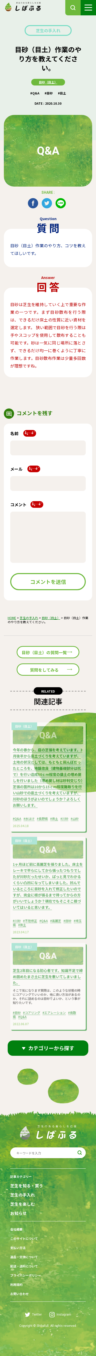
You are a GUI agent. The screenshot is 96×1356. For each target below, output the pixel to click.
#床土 (54, 821)
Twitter (33, 1314)
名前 (23, 433)
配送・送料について (24, 1266)
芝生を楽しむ (22, 1204)
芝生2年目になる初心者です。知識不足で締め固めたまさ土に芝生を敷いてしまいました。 (48, 978)
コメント (26, 504)
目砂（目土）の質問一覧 (44, 652)
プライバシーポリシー (25, 1275)
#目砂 (49, 93)
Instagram (60, 1314)
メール (25, 469)
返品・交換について (24, 1257)
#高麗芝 (55, 923)
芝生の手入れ (48, 30)
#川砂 (64, 821)
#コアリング (31, 1015)
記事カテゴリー (21, 1176)
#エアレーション (54, 1015)
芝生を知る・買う (26, 1185)
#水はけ (29, 821)
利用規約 (16, 1284)
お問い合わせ (19, 1294)
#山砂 (75, 821)
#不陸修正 (30, 923)
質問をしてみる (44, 670)
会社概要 (16, 1229)
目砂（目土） (48, 82)
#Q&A (34, 93)
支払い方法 (18, 1247)
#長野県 (42, 821)
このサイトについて (24, 1238)
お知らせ (18, 1213)
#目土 (62, 93)
